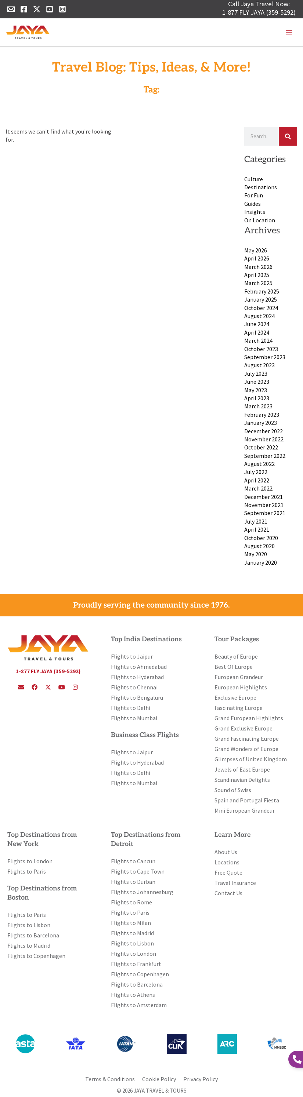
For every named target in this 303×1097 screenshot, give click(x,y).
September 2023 (264, 357)
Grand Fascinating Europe (246, 738)
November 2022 (264, 439)
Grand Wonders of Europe (246, 748)
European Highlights (240, 687)
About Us (225, 852)
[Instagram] (62, 9)
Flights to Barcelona (33, 935)
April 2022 (256, 480)
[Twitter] (36, 9)
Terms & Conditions (110, 1079)
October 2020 (261, 538)
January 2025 (260, 299)
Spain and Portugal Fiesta (246, 800)
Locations (226, 862)
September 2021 (264, 513)
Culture (253, 179)
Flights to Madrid (28, 945)
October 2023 (261, 349)
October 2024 (261, 307)
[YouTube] (49, 9)
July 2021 (255, 521)
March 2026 (258, 266)
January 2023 (260, 422)
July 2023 (255, 373)
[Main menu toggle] (289, 32)
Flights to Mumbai (134, 718)
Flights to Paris (26, 871)
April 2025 (256, 274)
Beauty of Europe (236, 656)
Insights (254, 211)
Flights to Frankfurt (136, 963)
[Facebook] (24, 9)
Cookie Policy (159, 1079)
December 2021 (263, 496)
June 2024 (256, 324)
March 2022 (258, 488)
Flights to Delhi (130, 707)
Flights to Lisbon (28, 925)
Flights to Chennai (134, 687)
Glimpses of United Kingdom (250, 759)
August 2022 (259, 463)
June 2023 (256, 381)
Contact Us (228, 893)
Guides (252, 203)
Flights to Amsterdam (139, 1005)
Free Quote (228, 872)
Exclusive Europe (235, 697)
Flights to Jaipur (132, 656)
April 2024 (256, 332)
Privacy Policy (200, 1079)
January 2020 (260, 562)
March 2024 (258, 340)
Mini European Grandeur (244, 810)
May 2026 (255, 250)
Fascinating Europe (238, 707)
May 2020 (255, 554)
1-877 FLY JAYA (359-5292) (259, 12)
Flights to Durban (133, 881)
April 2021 (256, 529)
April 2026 (256, 258)
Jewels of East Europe (242, 769)
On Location (259, 220)
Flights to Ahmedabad (139, 666)
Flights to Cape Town (138, 871)
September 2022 (264, 455)
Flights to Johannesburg (142, 892)
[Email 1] (11, 9)
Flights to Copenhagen (36, 955)
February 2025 (261, 291)
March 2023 (258, 406)
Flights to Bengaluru (137, 697)
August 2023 (259, 365)
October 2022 (261, 447)
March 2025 (258, 283)
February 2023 (261, 414)
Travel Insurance (235, 882)
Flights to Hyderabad (137, 677)
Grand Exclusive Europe (243, 728)
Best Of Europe (233, 666)
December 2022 (263, 431)
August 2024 (259, 316)
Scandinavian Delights (242, 779)
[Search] (288, 136)
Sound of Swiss (232, 790)
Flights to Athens (133, 994)
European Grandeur (238, 677)
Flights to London (30, 861)
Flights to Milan (131, 922)
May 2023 (255, 390)
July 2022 (255, 471)
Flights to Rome (131, 902)
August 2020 (259, 546)
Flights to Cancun (133, 861)
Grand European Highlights (248, 718)
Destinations (260, 187)
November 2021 (264, 505)
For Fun (253, 195)
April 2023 (256, 398)
